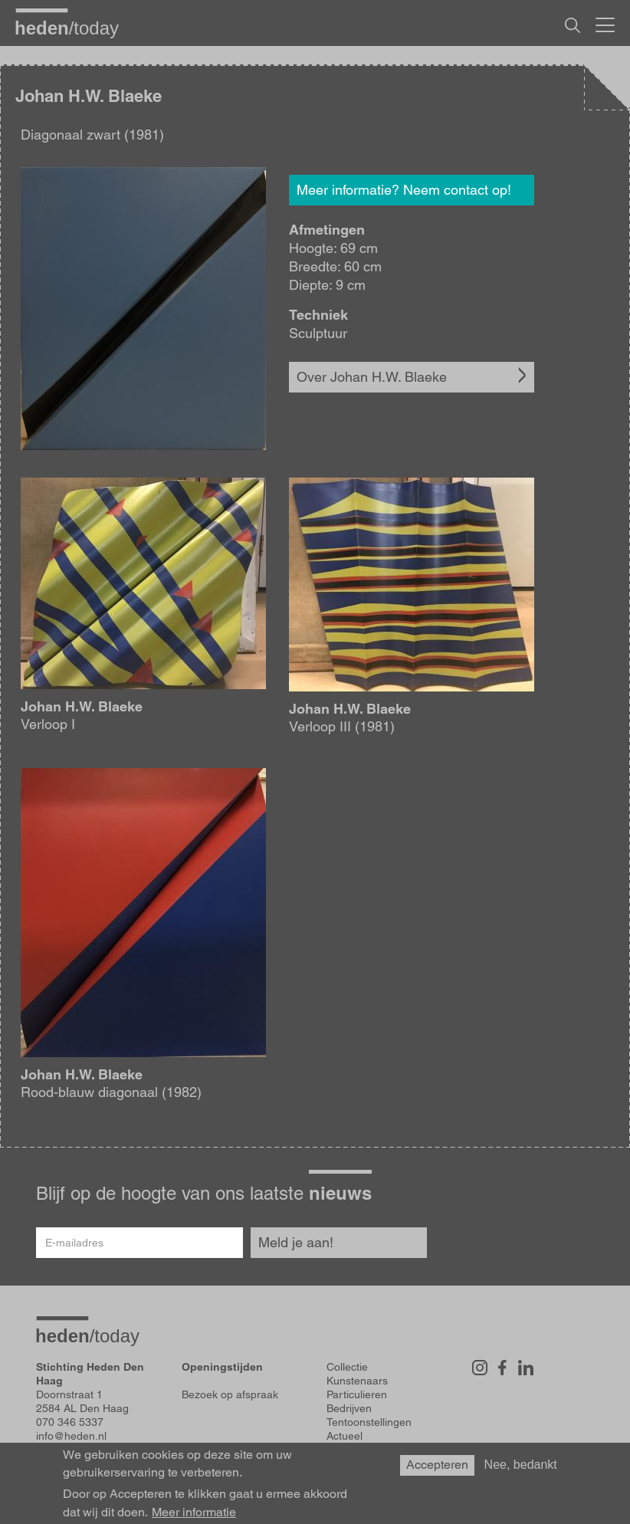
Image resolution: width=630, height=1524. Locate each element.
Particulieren (356, 1394)
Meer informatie (194, 1512)
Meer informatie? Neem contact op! (404, 190)
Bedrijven (349, 1408)
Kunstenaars (357, 1381)
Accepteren (437, 1464)
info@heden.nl (71, 1436)
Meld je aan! (295, 1242)
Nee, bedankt (520, 1464)
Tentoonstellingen (369, 1422)
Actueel (344, 1436)
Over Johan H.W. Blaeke (372, 377)
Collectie (347, 1367)
